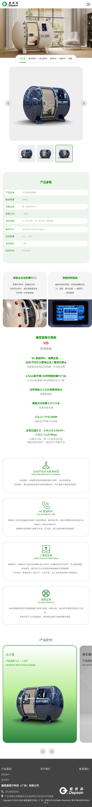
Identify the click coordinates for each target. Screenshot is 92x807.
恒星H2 (62, 58)
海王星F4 (43, 58)
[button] (44, 52)
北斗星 (23, 58)
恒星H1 (53, 58)
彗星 (70, 58)
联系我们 (84, 769)
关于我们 (45, 769)
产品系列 (6, 769)
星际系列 (5, 774)
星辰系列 (5, 780)
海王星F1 (32, 58)
